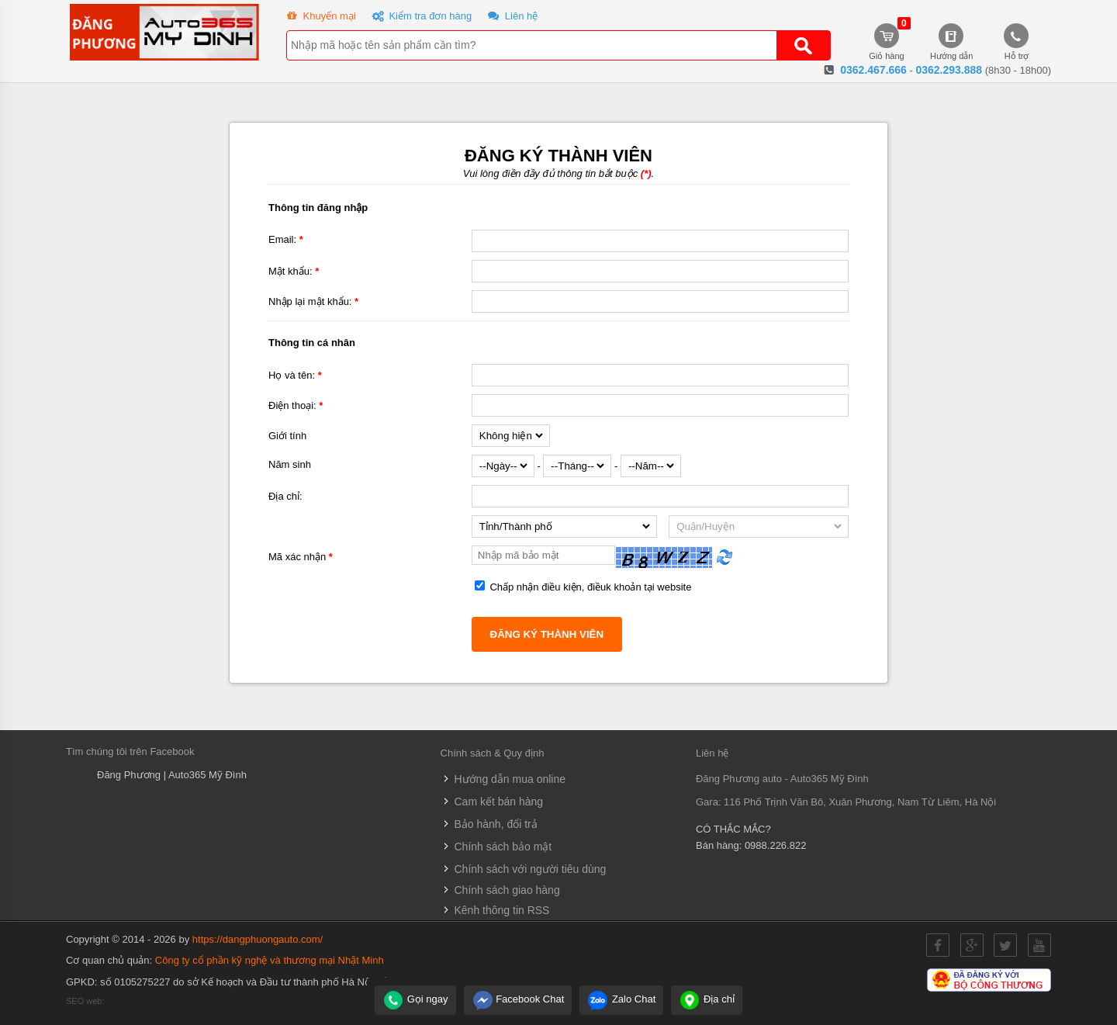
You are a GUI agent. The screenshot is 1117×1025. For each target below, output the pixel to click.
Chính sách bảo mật (496, 846)
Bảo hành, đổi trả (489, 824)
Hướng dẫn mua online (503, 779)
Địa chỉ (707, 999)
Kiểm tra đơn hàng (420, 17)
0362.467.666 (873, 70)
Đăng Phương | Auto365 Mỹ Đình (172, 775)
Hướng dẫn (951, 42)
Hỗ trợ (1017, 42)
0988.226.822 (776, 845)
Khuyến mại (319, 17)
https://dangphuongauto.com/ (257, 939)
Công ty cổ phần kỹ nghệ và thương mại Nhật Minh (269, 960)
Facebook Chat (518, 999)
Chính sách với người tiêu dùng (524, 869)
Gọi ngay (415, 999)
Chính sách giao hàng (500, 890)
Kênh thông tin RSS (495, 910)
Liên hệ (511, 17)
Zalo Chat (621, 999)
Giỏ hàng (886, 42)
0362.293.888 (948, 70)
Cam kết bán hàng (492, 801)
